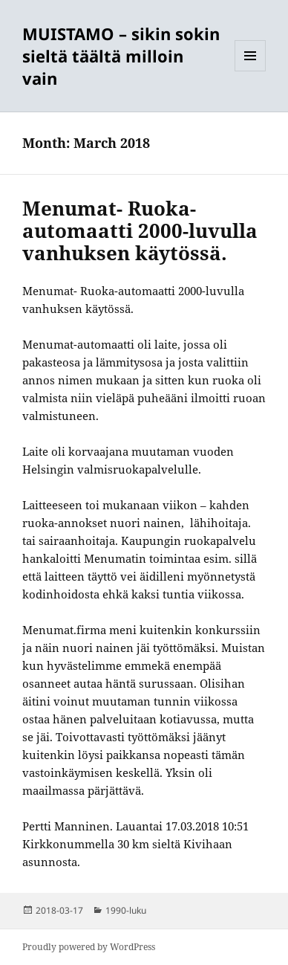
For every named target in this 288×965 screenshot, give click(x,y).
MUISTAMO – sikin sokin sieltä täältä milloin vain (121, 55)
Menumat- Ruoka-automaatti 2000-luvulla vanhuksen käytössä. (140, 230)
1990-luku (125, 910)
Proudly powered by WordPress (88, 946)
